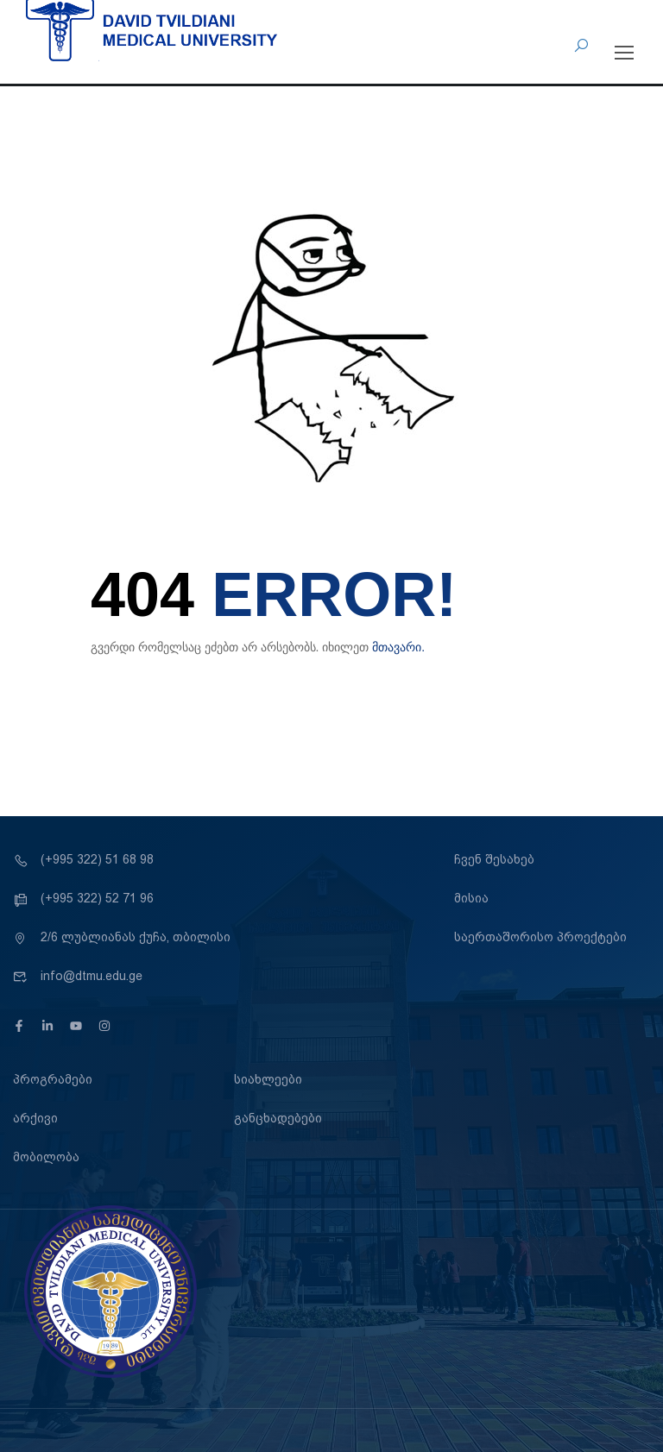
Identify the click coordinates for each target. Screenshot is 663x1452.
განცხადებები (278, 1118)
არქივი (35, 1118)
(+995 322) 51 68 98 (83, 859)
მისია (471, 898)
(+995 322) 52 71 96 (83, 898)
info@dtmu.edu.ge (77, 976)
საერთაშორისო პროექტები (540, 937)
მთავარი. (398, 647)
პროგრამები (52, 1079)
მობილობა (46, 1157)
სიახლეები (268, 1079)
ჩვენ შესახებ (494, 859)
